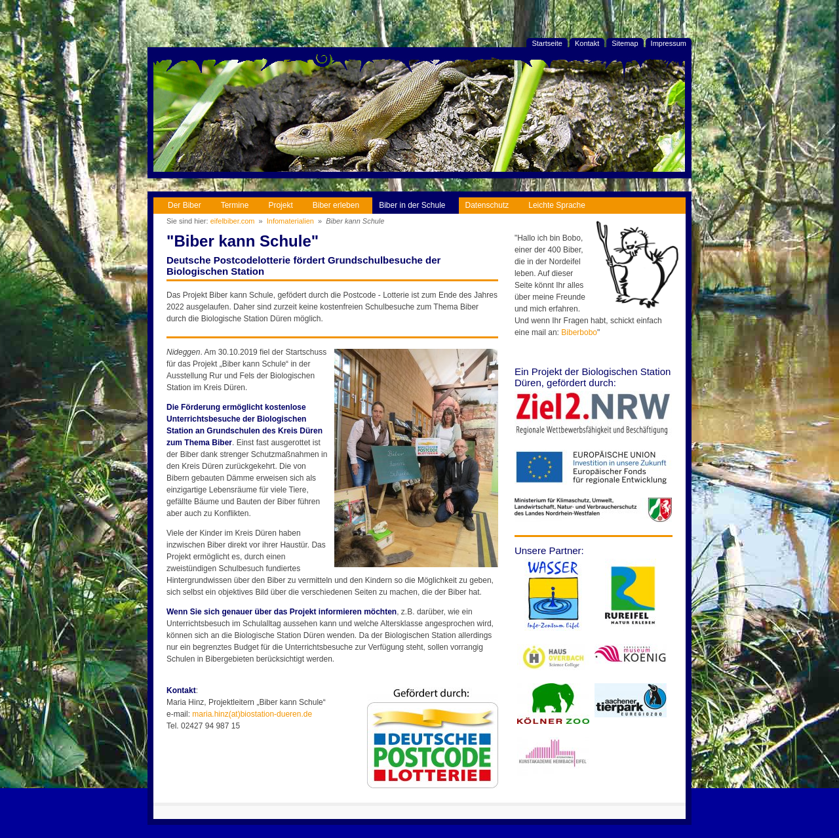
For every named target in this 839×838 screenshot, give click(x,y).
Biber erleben (332, 203)
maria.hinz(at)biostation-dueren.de (252, 714)
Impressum (668, 43)
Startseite (547, 43)
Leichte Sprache (553, 203)
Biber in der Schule (408, 203)
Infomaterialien (290, 221)
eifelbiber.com (232, 221)
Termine (231, 203)
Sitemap (625, 43)
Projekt (277, 203)
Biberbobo (579, 332)
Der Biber (181, 203)
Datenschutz (484, 203)
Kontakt (587, 43)
